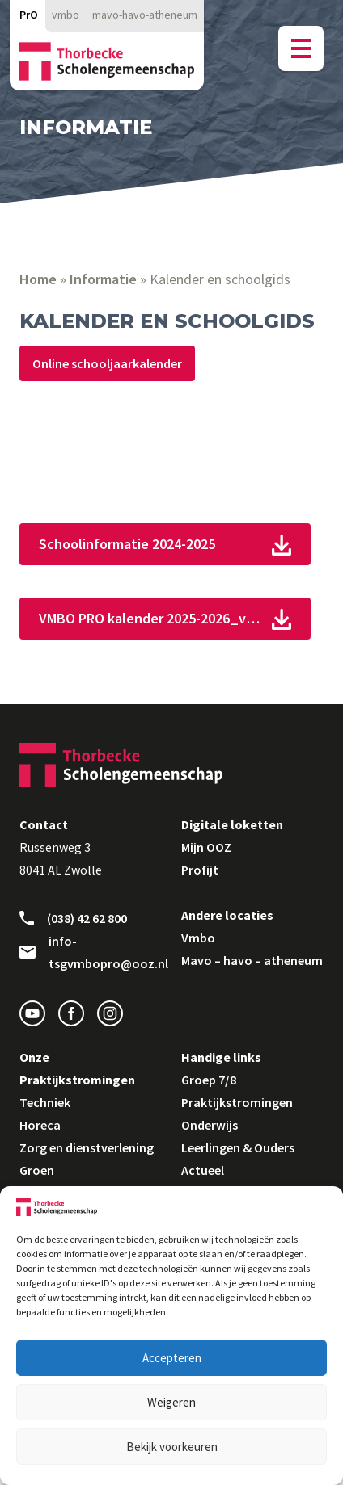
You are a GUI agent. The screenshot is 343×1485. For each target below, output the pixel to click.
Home (38, 279)
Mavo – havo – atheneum (252, 960)
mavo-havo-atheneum (144, 14)
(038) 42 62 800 (73, 918)
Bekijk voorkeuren (172, 1446)
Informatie (103, 279)
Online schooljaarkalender (107, 363)
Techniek (44, 1102)
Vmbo (198, 937)
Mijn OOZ (206, 847)
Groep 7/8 (208, 1080)
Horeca (40, 1125)
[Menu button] (301, 48)
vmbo (65, 14)
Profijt (199, 870)
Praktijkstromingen (237, 1102)
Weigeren (171, 1402)
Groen (36, 1170)
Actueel (202, 1170)
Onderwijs (209, 1125)
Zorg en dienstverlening (86, 1147)
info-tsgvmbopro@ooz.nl (90, 952)
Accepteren (171, 1357)
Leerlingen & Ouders (237, 1147)
